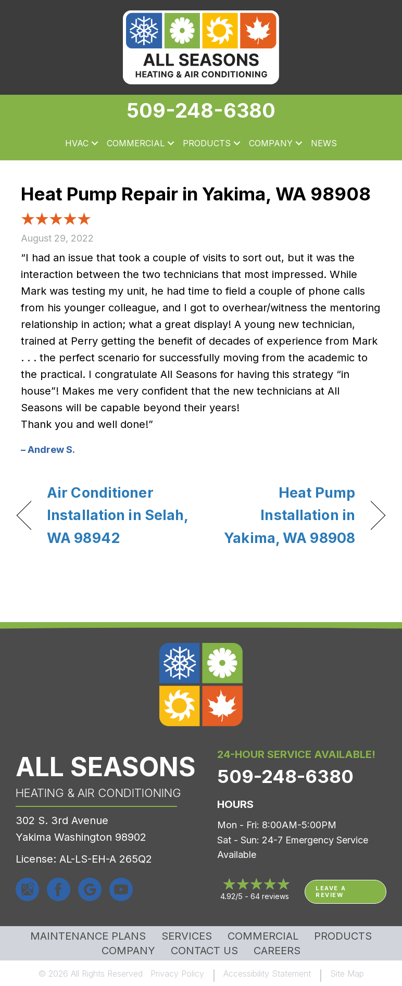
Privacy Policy (177, 973)
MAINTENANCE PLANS (88, 936)
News (324, 143)
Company (271, 143)
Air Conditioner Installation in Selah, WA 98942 (117, 515)
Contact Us (204, 950)
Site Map (347, 973)
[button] (95, 144)
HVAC (77, 143)
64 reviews (269, 896)
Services (186, 936)
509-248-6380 (201, 110)
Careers (277, 950)
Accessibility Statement (267, 973)
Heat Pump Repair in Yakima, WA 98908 (196, 194)
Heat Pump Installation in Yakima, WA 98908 (283, 515)
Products (207, 143)
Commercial (136, 143)
